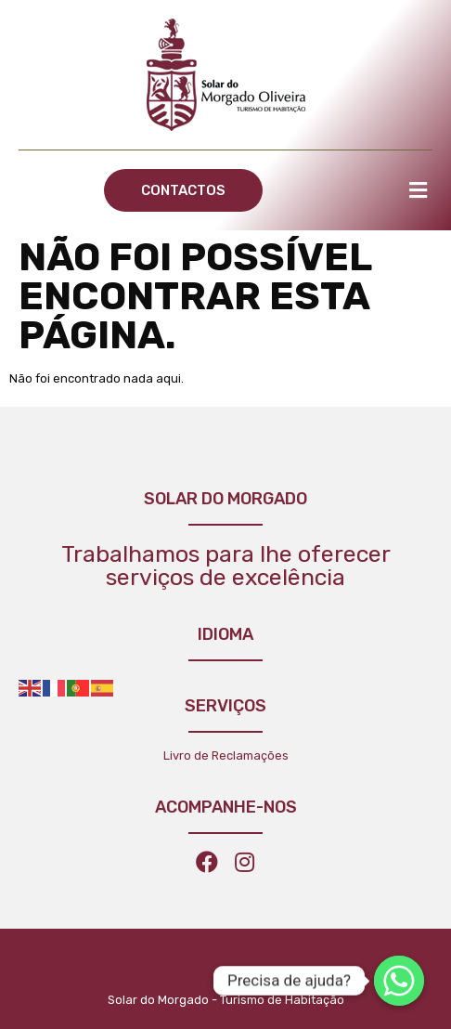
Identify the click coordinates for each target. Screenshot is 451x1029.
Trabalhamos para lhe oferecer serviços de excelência (226, 566)
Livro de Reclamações (226, 755)
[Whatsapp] (399, 981)
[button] (183, 190)
